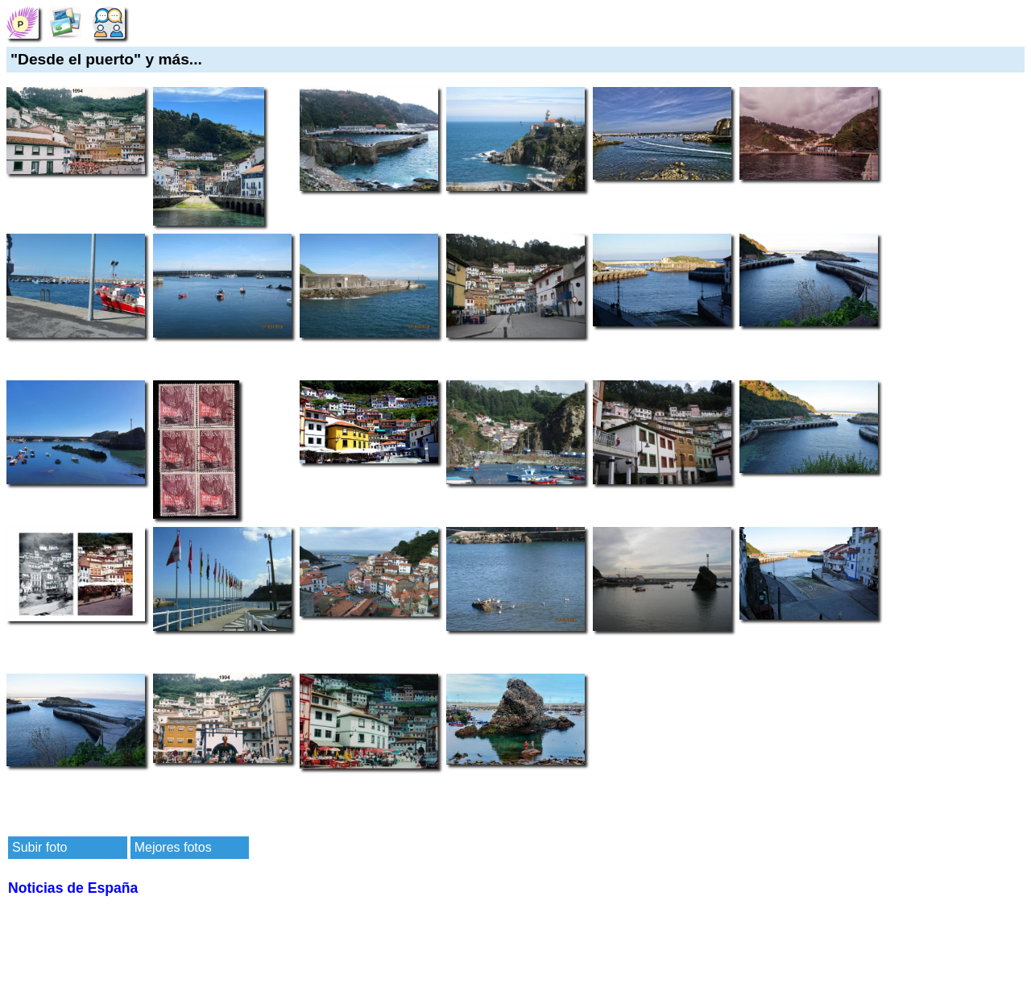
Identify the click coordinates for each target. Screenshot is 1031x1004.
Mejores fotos (173, 847)
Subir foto (39, 847)
